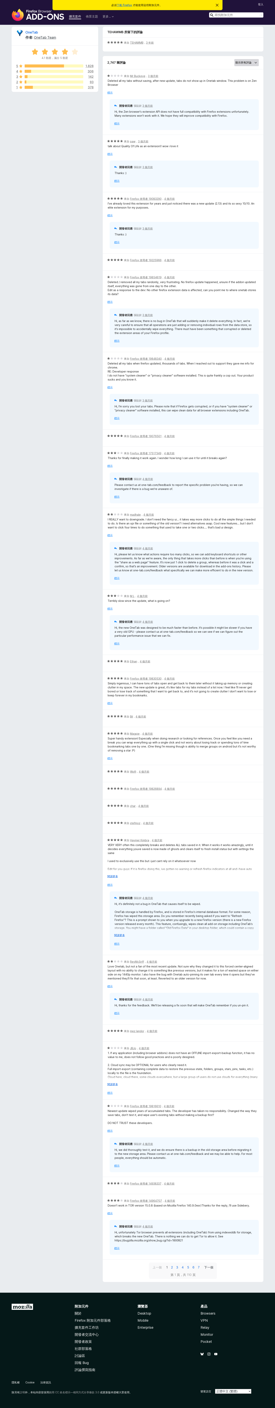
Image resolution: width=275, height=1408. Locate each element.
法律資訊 (45, 1382)
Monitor (207, 1335)
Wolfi (133, 771)
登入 (260, 4)
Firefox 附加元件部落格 (93, 1320)
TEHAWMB (136, 42)
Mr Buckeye (137, 76)
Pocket (206, 1342)
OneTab (31, 32)
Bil (131, 716)
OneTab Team (45, 37)
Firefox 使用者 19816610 (145, 1106)
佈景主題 (92, 16)
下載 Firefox (124, 5)
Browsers (208, 1313)
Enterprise (145, 1327)
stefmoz (135, 823)
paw (132, 141)
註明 (22, 1392)
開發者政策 (83, 1342)
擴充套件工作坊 (87, 1327)
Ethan (133, 661)
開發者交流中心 (87, 1335)
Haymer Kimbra (139, 840)
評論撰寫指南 (85, 1370)
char (133, 806)
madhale (135, 514)
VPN (204, 1320)
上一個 (157, 1267)
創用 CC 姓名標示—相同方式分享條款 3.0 (74, 1392)
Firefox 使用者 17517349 (145, 453)
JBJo (133, 1048)
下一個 (208, 1267)
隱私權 (16, 1382)
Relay (205, 1327)
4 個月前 (169, 198)
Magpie (135, 733)
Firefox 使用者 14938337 (145, 1183)
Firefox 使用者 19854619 (146, 277)
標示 (110, 92)
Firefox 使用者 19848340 (146, 358)
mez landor (137, 1031)
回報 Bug (82, 1363)
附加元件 (81, 1306)
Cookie (30, 1382)
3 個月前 (153, 76)
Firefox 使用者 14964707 (146, 1200)
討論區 (80, 1356)
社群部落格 (83, 1349)
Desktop (144, 1313)
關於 (78, 1313)
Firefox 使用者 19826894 (146, 788)
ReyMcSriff (137, 961)
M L (132, 596)
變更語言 (206, 1391)
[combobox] (236, 15)
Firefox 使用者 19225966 (146, 260)
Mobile (143, 1320)
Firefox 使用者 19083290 (146, 198)
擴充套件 (75, 16)
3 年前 (150, 42)
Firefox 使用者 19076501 (146, 436)
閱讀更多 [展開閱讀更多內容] (112, 876)
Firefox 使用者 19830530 (146, 678)
